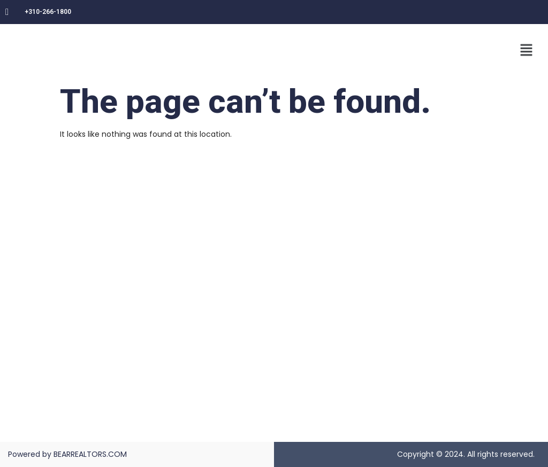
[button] (526, 51)
